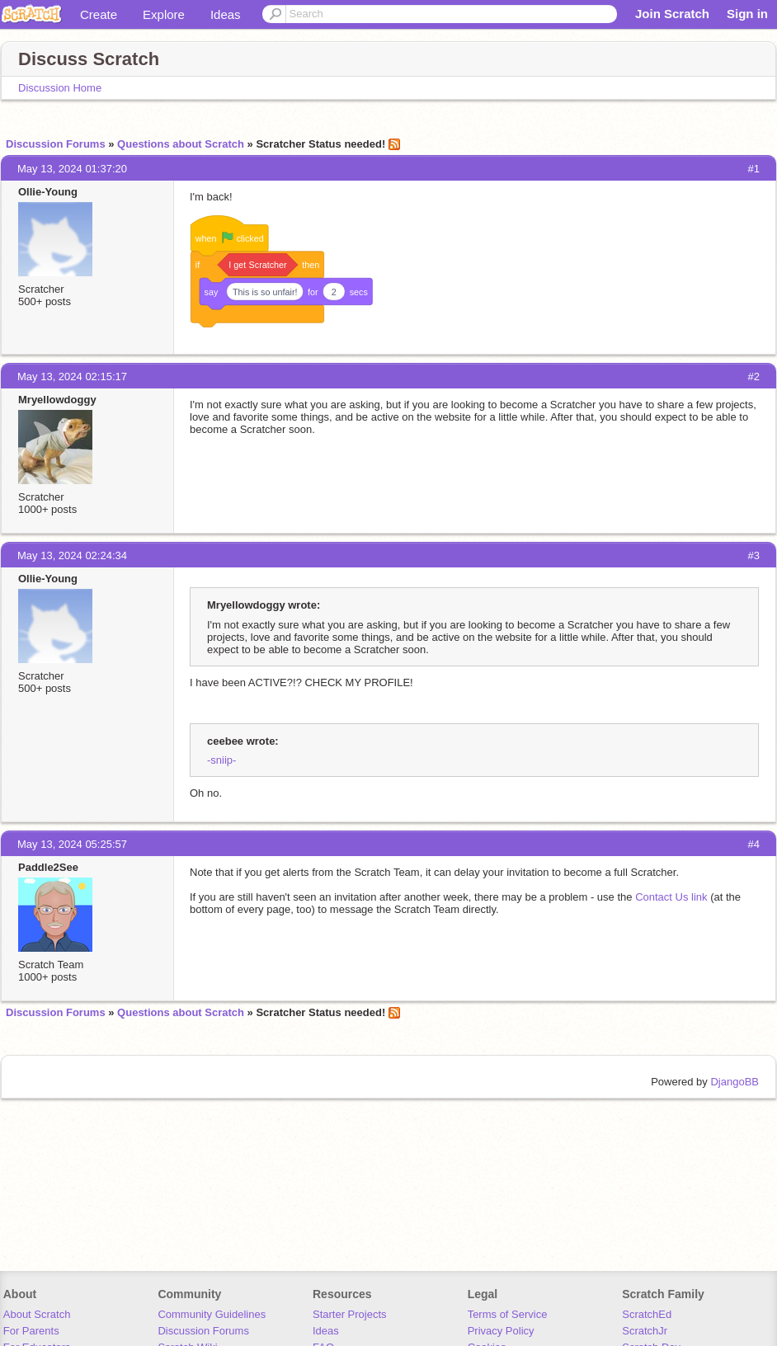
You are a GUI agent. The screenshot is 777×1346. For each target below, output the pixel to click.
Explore (164, 14)
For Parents (31, 1331)
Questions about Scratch (180, 144)
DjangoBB (734, 1081)
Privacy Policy (501, 1331)
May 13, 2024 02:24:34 (72, 555)
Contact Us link (671, 897)
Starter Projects (350, 1314)
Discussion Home (59, 88)
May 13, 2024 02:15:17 (72, 376)
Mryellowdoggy (57, 399)
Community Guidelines (212, 1314)
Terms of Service (508, 1314)
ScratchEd (646, 1314)
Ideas (225, 14)
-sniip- (221, 760)
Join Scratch (672, 14)
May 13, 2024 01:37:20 (72, 168)
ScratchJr (644, 1331)
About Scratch (37, 1314)
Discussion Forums (56, 144)
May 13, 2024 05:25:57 (72, 844)
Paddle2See (48, 867)
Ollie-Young (48, 192)
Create (98, 14)
